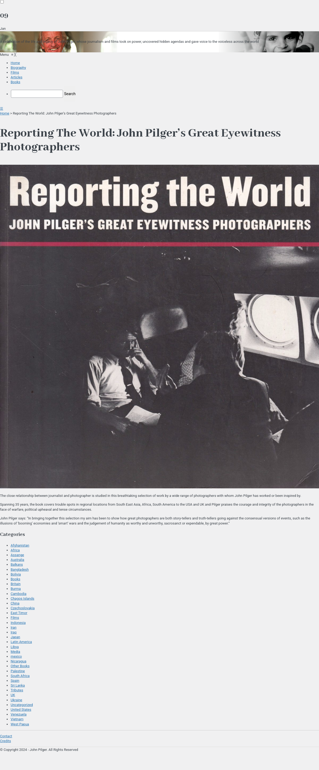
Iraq (13, 632)
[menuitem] (15, 63)
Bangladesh (20, 570)
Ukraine (16, 700)
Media (15, 652)
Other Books (20, 666)
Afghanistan (20, 545)
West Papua (20, 724)
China (15, 603)
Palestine (18, 671)
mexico (16, 656)
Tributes (17, 690)
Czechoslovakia (23, 608)
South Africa (20, 676)
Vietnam (17, 719)
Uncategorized (22, 705)
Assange (17, 555)
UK (13, 695)
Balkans (17, 564)
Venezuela (19, 714)
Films (15, 618)
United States (21, 710)
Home (4, 113)
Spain (15, 681)
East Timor (19, 613)
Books (15, 579)
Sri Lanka (18, 685)
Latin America (21, 642)
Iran (13, 627)
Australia (17, 560)
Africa (15, 550)
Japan (15, 637)
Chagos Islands (22, 598)
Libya (15, 647)
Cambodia (18, 594)
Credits (5, 741)
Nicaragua (18, 661)
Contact (6, 736)
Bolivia (16, 574)
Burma (16, 589)
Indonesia (18, 623)
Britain (15, 584)
